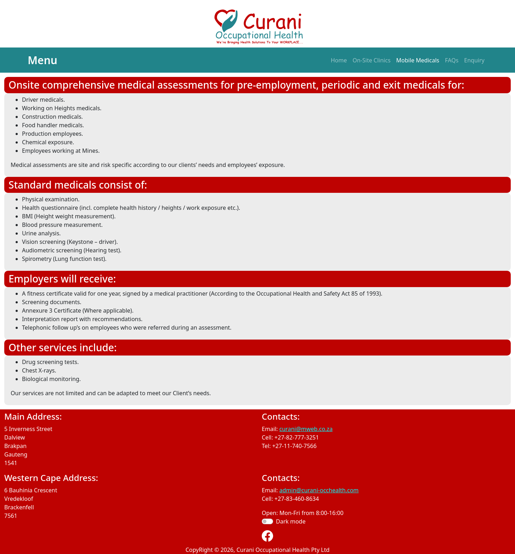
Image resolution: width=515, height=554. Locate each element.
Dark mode (290, 521)
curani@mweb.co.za (306, 429)
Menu (42, 60)
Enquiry (474, 60)
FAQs (452, 60)
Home (339, 60)
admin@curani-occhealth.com (319, 490)
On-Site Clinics (372, 60)
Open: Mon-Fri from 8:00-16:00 (303, 513)
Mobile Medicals (417, 60)
